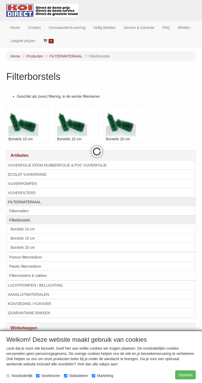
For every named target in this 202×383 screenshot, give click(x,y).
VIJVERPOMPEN (22, 184)
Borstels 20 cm (23, 247)
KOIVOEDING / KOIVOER (29, 304)
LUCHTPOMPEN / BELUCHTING (35, 285)
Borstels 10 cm (23, 229)
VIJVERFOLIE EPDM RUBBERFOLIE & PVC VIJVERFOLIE (57, 165)
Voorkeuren (48, 376)
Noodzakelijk (19, 376)
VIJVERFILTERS (22, 193)
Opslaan (185, 375)
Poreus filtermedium (25, 257)
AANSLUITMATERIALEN (28, 294)
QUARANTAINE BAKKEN (29, 313)
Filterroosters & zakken (28, 275)
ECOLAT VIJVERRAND (27, 174)
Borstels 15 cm (23, 238)
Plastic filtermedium (25, 266)
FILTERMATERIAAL (24, 202)
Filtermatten (19, 211)
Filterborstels (19, 220)
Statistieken (76, 376)
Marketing (102, 376)
